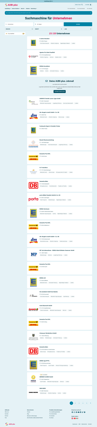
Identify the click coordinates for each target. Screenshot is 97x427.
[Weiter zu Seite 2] (90, 403)
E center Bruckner (45, 38)
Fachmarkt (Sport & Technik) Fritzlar (50, 126)
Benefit (48, 29)
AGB (79, 424)
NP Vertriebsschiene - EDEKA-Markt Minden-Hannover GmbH (57, 250)
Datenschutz (84, 424)
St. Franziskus (44, 167)
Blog (28, 414)
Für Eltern (51, 417)
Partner (6, 415)
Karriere (6, 414)
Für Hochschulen (53, 414)
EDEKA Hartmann (44, 209)
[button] (8, 8)
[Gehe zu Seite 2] (75, 403)
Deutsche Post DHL (45, 154)
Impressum (74, 424)
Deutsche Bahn (44, 181)
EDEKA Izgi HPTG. (45, 361)
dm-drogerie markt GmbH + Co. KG (49, 112)
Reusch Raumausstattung (47, 140)
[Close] (90, 13)
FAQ (6, 417)
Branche (19, 29)
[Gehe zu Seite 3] (79, 403)
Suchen (78, 24)
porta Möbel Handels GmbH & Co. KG (50, 195)
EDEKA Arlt (43, 278)
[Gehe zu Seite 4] (83, 403)
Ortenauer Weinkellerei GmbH (48, 333)
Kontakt (90, 424)
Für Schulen (51, 415)
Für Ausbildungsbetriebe (54, 412)
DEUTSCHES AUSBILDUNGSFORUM (35, 417)
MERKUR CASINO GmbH (46, 377)
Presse (28, 412)
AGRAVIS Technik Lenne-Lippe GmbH (50, 98)
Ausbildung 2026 (48, 1)
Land (77, 29)
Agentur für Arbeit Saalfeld (47, 52)
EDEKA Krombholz (45, 66)
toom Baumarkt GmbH (46, 305)
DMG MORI (43, 388)
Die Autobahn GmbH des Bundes (49, 292)
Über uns (7, 412)
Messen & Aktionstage (32, 415)
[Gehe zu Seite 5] (86, 403)
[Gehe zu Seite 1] (71, 403)
